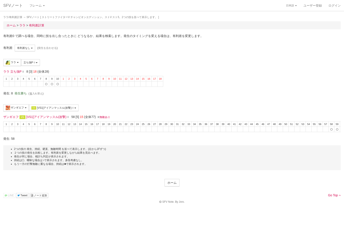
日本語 (291, 5)
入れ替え (36, 93)
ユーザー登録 (312, 5)
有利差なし (25, 48)
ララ (12, 62)
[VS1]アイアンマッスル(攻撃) (53, 108)
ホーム (172, 182)
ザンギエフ (16, 108)
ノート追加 (39, 195)
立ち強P (30, 62)
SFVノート (13, 5)
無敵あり (105, 117)
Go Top (334, 195)
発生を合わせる (47, 48)
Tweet (22, 195)
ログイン (334, 5)
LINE (9, 195)
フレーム (37, 5)
